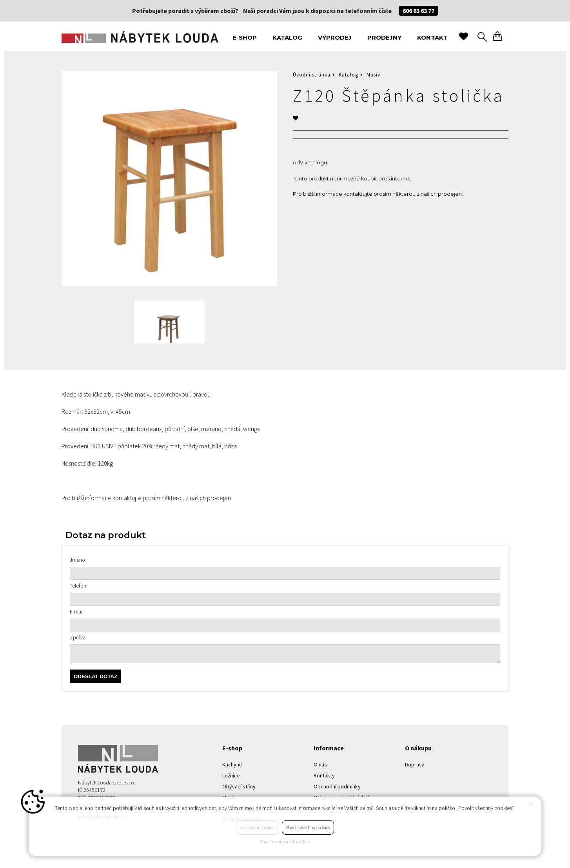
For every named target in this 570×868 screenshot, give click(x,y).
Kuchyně (232, 764)
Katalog (287, 37)
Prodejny (384, 37)
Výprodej (335, 37)
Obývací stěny (239, 786)
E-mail (77, 611)
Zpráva (77, 637)
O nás (320, 764)
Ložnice (231, 775)
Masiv (373, 74)
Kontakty (324, 775)
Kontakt (432, 37)
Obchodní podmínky (337, 786)
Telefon (78, 585)
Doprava (415, 764)
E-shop (244, 37)
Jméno (77, 559)
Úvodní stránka (311, 74)
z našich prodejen (439, 194)
